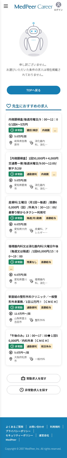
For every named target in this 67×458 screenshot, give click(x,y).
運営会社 (44, 435)
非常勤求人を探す (33, 389)
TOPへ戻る (33, 90)
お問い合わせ (36, 426)
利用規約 (55, 426)
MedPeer (11, 439)
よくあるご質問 (14, 426)
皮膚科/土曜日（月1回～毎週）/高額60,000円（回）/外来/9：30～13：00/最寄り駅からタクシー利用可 (33, 207)
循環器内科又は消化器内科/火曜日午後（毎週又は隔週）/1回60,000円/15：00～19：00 (33, 251)
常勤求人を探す (33, 378)
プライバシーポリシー (18, 431)
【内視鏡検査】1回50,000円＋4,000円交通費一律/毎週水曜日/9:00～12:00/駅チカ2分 (33, 163)
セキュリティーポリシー (19, 435)
